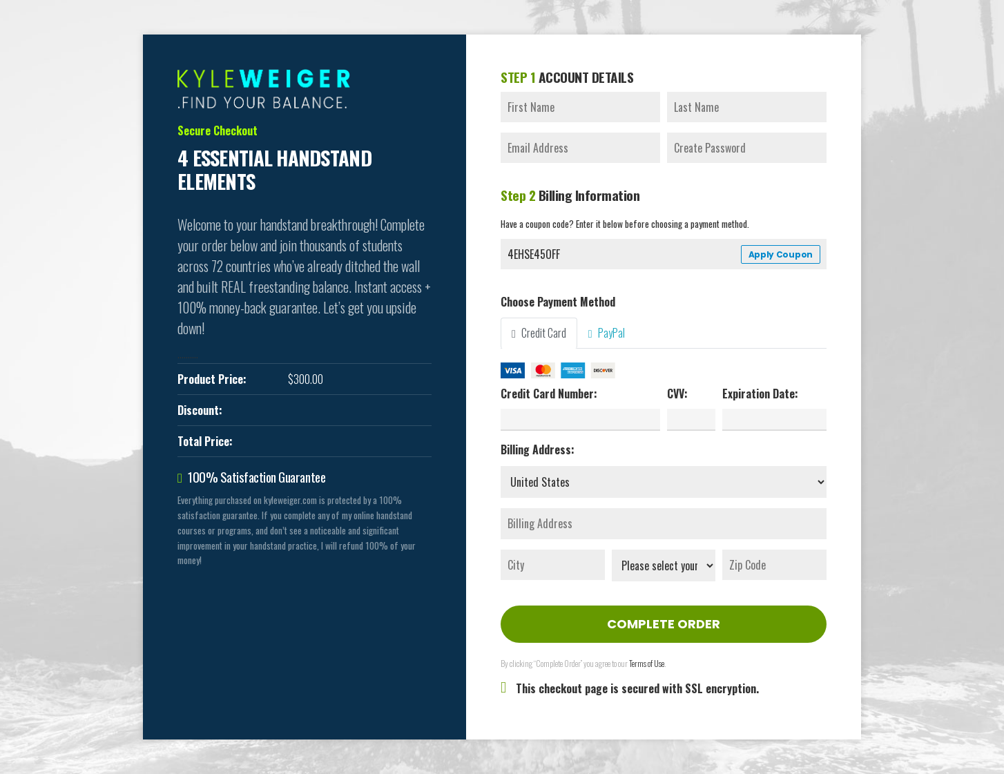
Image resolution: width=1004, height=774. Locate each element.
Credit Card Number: (549, 393)
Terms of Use (646, 663)
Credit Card (539, 333)
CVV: (677, 393)
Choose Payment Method (558, 301)
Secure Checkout (217, 130)
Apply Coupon (781, 254)
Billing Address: (538, 449)
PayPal (606, 333)
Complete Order (663, 623)
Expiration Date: (760, 393)
